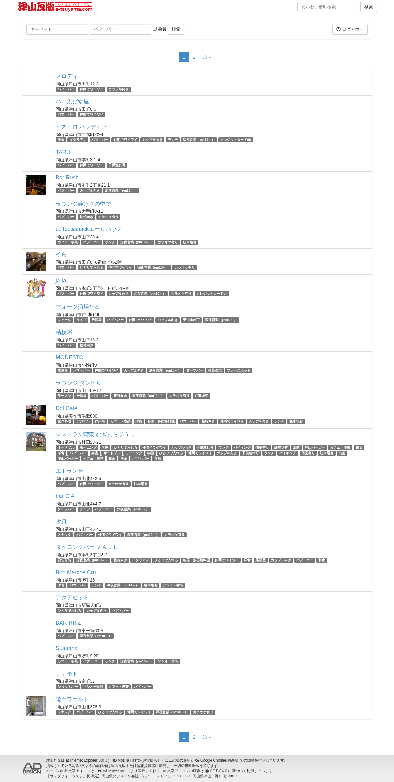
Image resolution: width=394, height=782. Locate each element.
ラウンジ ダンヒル (79, 383)
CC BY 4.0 (218, 771)
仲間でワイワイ (91, 89)
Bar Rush (67, 178)
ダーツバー (194, 370)
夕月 (61, 522)
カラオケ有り (108, 217)
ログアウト (350, 29)
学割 (105, 447)
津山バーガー (315, 447)
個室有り (262, 447)
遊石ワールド (72, 699)
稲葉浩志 (215, 370)
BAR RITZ (68, 623)
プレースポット (239, 370)
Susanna (67, 648)
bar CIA (65, 496)
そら (61, 254)
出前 (296, 447)
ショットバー (68, 687)
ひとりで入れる (91, 267)
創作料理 (64, 421)
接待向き (86, 217)
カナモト (67, 674)
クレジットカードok (235, 140)
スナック (64, 535)
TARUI (64, 152)
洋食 (61, 140)
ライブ (81, 320)
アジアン (83, 421)
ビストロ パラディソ (81, 127)
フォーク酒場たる (78, 307)
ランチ (173, 140)
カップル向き (118, 89)
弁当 (94, 453)
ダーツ (85, 509)
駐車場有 (189, 242)
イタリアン (78, 140)
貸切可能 (64, 560)
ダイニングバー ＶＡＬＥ (87, 547)
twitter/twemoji (113, 771)
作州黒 (100, 421)
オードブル (66, 447)
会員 (160, 29)
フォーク (64, 320)
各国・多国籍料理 (161, 421)
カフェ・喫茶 (68, 242)
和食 (359, 447)
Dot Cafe (67, 408)
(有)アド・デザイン (155, 776)
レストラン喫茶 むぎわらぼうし (95, 434)
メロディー (69, 76)
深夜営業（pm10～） (199, 140)
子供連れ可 (116, 165)
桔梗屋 (64, 332)
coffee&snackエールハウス (89, 229)
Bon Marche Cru (76, 572)
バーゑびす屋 (72, 101)
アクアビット (72, 598)
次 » (207, 57)
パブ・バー (66, 89)
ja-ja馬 (64, 281)
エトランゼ (69, 471)
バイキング (242, 447)
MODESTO (70, 357)
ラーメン (64, 396)
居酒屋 (96, 320)
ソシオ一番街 (173, 585)
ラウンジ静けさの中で (83, 204)
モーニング (88, 447)
